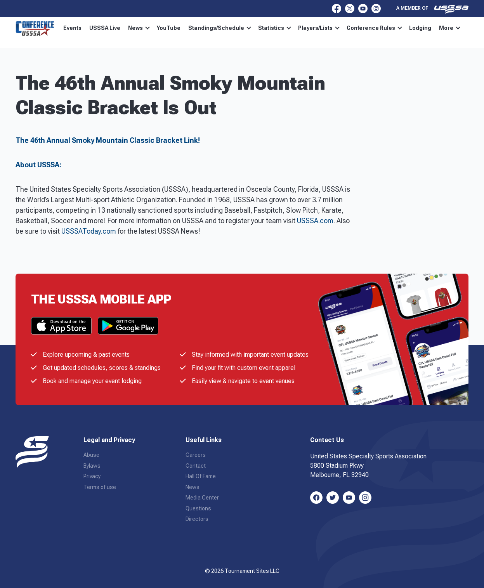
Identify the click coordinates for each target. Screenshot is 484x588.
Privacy (92, 476)
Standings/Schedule (219, 28)
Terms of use (99, 487)
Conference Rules (374, 28)
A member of (432, 9)
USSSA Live (104, 28)
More (449, 28)
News (139, 28)
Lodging (420, 28)
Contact (196, 466)
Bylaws (92, 466)
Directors (197, 519)
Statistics (274, 28)
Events (72, 28)
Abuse (91, 455)
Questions (198, 508)
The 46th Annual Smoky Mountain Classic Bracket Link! (108, 140)
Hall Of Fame (201, 476)
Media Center (202, 497)
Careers (196, 455)
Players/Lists (319, 28)
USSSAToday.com (88, 231)
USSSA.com (315, 221)
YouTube (168, 28)
